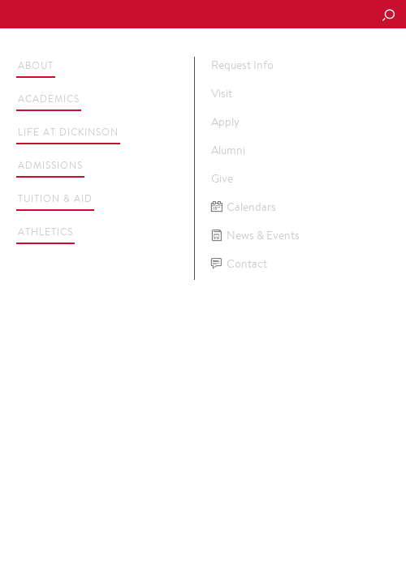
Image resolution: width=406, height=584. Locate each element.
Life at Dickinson (68, 132)
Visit (221, 93)
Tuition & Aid (55, 198)
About (36, 65)
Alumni (228, 150)
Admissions (50, 165)
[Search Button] (388, 16)
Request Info (242, 65)
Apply (225, 121)
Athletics (45, 231)
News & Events (255, 235)
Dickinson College (122, 15)
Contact (239, 264)
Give (222, 178)
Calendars (243, 207)
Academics (49, 98)
